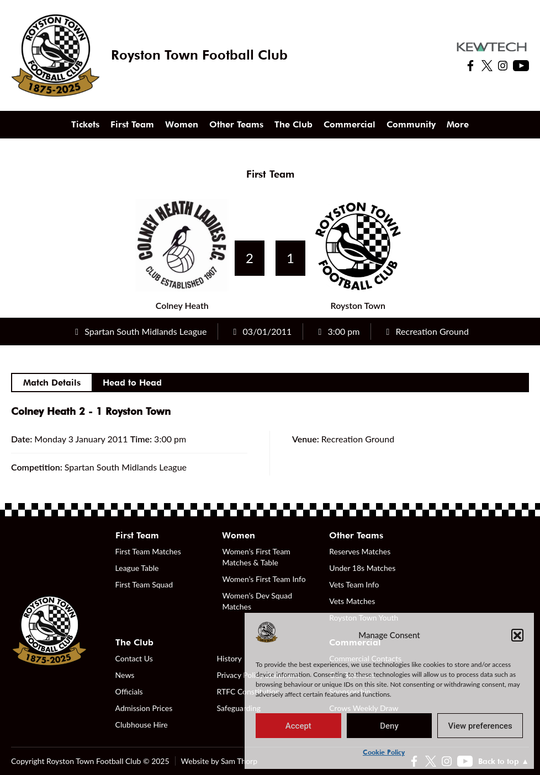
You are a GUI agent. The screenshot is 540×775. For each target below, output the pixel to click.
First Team (132, 124)
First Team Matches (148, 551)
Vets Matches (352, 601)
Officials (129, 691)
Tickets (85, 124)
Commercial (349, 124)
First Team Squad (144, 584)
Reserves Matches (359, 551)
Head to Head (132, 382)
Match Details (52, 382)
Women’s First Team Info (263, 579)
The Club (293, 124)
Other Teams (236, 124)
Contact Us (134, 658)
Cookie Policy (384, 752)
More (458, 124)
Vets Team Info (354, 584)
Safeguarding (238, 708)
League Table (137, 568)
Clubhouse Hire (141, 724)
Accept (298, 726)
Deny (389, 726)
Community (411, 124)
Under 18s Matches (362, 568)
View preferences (480, 726)
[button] (517, 634)
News (125, 675)
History (228, 658)
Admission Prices (144, 708)
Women (181, 124)
